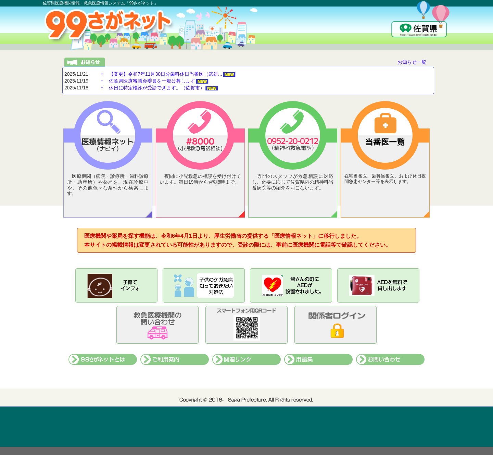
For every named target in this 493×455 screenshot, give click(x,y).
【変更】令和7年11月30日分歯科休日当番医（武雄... (165, 74)
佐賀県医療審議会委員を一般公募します (152, 81)
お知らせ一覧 (411, 62)
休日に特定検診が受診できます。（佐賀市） (157, 87)
